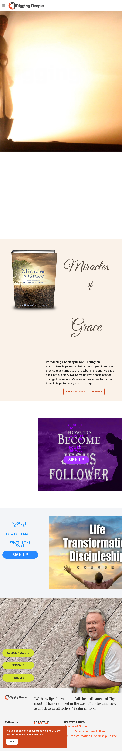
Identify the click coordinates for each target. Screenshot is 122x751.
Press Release (75, 391)
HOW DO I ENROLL (76, 449)
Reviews (97, 391)
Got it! (12, 741)
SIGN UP (76, 459)
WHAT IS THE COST (76, 437)
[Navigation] (3, 5)
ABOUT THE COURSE (76, 426)
